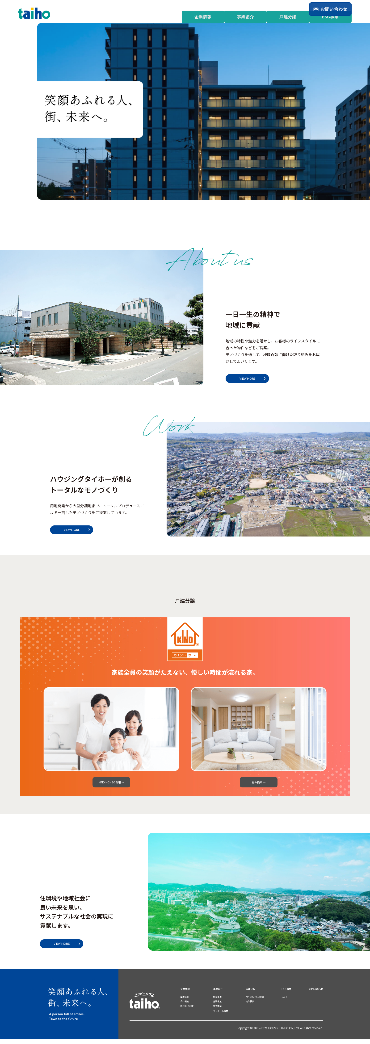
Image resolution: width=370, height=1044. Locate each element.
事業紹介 (245, 17)
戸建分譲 (287, 17)
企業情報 (202, 17)
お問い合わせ (313, 993)
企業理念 (186, 1001)
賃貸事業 (217, 1011)
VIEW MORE (252, 378)
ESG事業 (330, 17)
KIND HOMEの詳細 (255, 1001)
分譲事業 (217, 1006)
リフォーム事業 (222, 1016)
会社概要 (186, 1006)
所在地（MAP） (190, 1011)
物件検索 (249, 1006)
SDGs (282, 1001)
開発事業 (217, 1001)
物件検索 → (259, 784)
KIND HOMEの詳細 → (111, 784)
